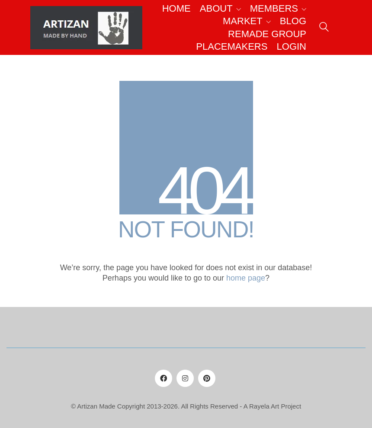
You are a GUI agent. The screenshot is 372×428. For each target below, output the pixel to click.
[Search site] (324, 28)
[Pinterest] (206, 378)
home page (245, 278)
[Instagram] (185, 378)
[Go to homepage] (86, 27)
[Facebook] (163, 378)
